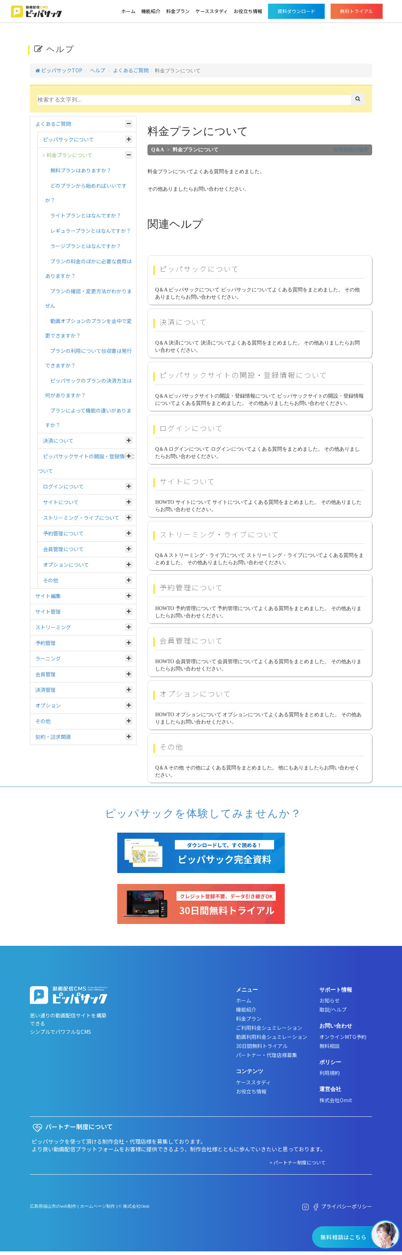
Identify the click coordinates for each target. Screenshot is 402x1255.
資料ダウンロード (296, 11)
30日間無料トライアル (262, 1045)
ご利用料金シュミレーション (269, 1027)
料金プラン (178, 11)
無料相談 (329, 1045)
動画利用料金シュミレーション (271, 1036)
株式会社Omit (335, 1100)
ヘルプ (97, 70)
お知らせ (329, 1000)
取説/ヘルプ (333, 1009)
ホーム (128, 11)
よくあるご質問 (131, 70)
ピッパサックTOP (58, 70)
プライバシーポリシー (346, 1206)
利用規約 (329, 1072)
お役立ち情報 (248, 11)
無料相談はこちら (343, 1237)
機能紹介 (150, 11)
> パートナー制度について (297, 1162)
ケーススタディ (212, 11)
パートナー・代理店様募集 (266, 1055)
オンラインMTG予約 (342, 1036)
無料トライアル (356, 11)
